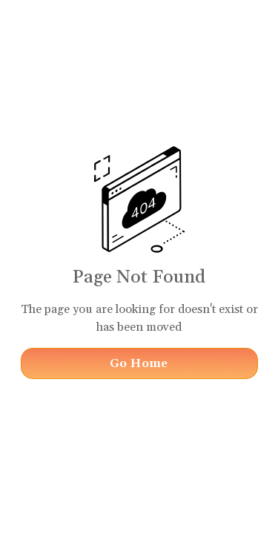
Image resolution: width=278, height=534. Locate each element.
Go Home (139, 363)
